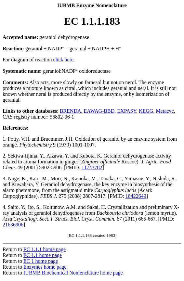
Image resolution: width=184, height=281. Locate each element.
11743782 (92, 167)
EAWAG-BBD (99, 111)
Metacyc (165, 111)
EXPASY (126, 111)
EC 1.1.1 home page (44, 249)
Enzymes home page (44, 267)
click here (63, 59)
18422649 (135, 196)
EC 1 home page (40, 261)
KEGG (146, 111)
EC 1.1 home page (42, 255)
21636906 (13, 224)
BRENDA (70, 111)
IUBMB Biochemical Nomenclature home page (73, 272)
